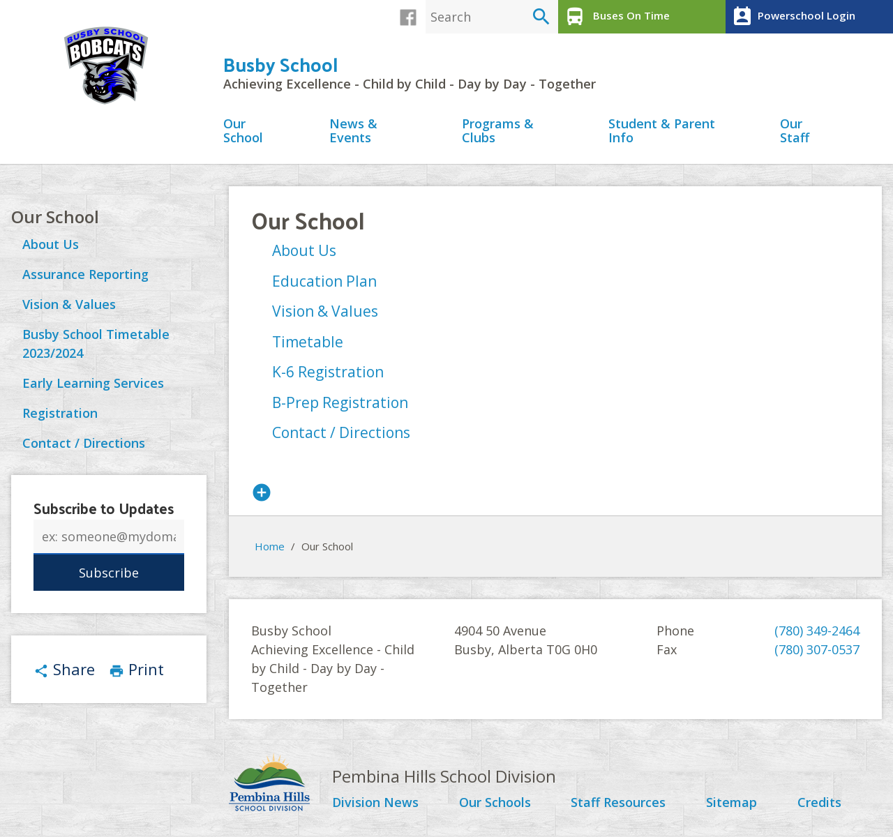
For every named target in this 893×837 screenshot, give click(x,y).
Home (270, 546)
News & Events (353, 131)
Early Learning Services (93, 383)
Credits (819, 803)
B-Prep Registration (340, 402)
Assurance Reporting (85, 274)
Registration (60, 413)
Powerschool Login (792, 16)
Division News (375, 803)
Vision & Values (69, 304)
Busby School (280, 64)
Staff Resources (618, 803)
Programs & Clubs (498, 131)
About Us (50, 244)
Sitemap (731, 803)
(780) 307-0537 (817, 649)
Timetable (307, 342)
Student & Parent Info (661, 131)
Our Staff (794, 131)
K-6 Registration (328, 372)
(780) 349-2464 (817, 630)
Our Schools (495, 803)
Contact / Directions (83, 443)
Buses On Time (616, 16)
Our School (243, 131)
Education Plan (324, 281)
